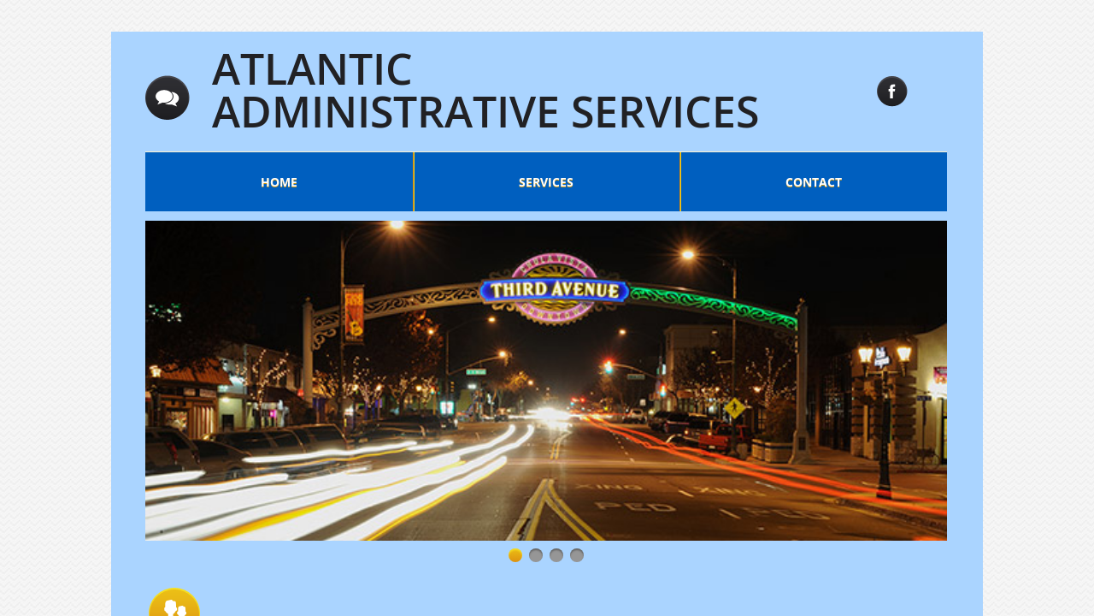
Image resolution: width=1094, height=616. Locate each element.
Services (546, 182)
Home (279, 182)
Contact (813, 182)
